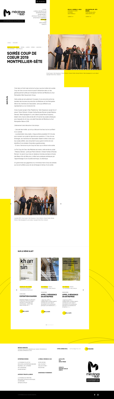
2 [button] (48, 325)
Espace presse (42, 22)
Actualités (43, 19)
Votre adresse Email (62, 348)
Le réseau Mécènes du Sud (40, 11)
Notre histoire (42, 362)
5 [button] (52, 325)
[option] (25, 53)
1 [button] (46, 325)
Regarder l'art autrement (24, 365)
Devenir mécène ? (42, 14)
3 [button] (49, 325)
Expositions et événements (39, 17)
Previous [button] (10, 204)
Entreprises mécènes (41, 12)
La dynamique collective (24, 362)
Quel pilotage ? (42, 364)
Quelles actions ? (42, 365)
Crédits (61, 370)
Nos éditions (41, 367)
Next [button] (60, 204)
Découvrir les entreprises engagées (27, 364)
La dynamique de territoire (24, 377)
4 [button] (50, 325)
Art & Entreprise (22, 367)
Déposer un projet (22, 382)
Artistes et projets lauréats (39, 16)
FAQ (45, 21)
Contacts (44, 24)
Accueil (44, 9)
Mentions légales (63, 368)
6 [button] (53, 325)
